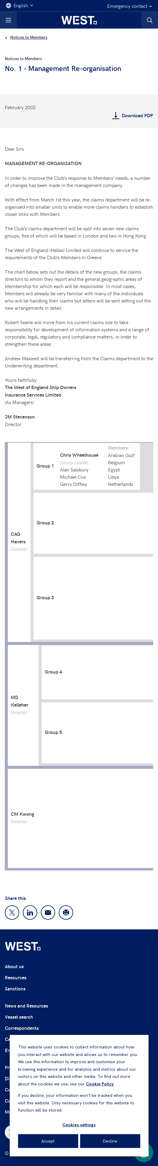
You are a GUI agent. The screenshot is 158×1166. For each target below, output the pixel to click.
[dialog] (79, 1095)
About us (14, 966)
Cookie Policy (100, 1084)
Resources (15, 977)
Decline (110, 1141)
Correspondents (22, 1028)
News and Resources (26, 1005)
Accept (48, 1141)
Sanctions (15, 988)
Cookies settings (79, 1125)
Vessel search (19, 1017)
